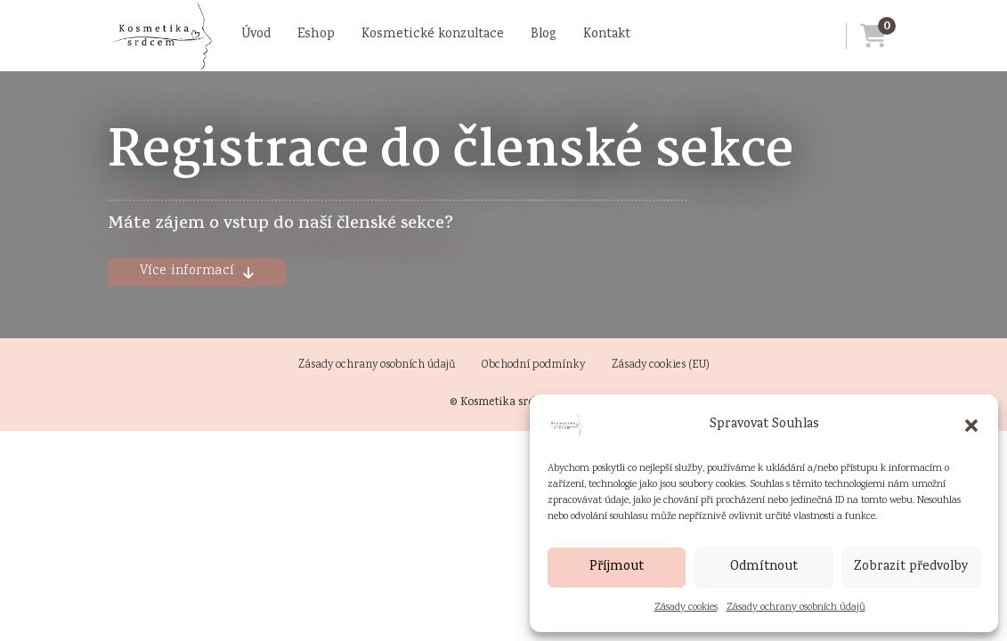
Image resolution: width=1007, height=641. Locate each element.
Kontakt (606, 35)
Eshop (316, 35)
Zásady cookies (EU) (661, 365)
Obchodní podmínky (533, 365)
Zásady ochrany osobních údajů (796, 607)
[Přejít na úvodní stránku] (161, 35)
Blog (543, 35)
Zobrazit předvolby (911, 567)
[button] (971, 425)
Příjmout (616, 567)
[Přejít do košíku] (866, 35)
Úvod (256, 35)
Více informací (197, 271)
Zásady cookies (686, 607)
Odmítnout (764, 567)
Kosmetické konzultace (432, 35)
